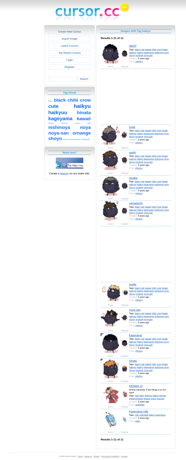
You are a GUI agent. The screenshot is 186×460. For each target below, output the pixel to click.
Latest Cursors (69, 45)
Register (69, 66)
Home (80, 456)
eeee (137, 421)
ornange (139, 55)
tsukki (132, 284)
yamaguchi (136, 203)
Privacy (96, 456)
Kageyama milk (138, 411)
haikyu (140, 52)
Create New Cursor (69, 31)
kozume (160, 398)
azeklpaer (140, 404)
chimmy (139, 61)
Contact (124, 456)
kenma (163, 395)
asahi (132, 152)
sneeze (146, 398)
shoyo (132, 55)
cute (143, 49)
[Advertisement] (27, 85)
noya (166, 52)
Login (69, 59)
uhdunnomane (136, 398)
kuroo (153, 398)
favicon (64, 173)
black (137, 49)
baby (142, 395)
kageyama (149, 52)
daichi (132, 45)
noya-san (148, 55)
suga (132, 127)
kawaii (148, 49)
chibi (154, 49)
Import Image (69, 38)
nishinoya (159, 52)
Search (84, 78)
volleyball (143, 415)
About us (88, 456)
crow (159, 49)
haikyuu (133, 52)
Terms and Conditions (110, 456)
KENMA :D (136, 386)
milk (137, 415)
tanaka (133, 178)
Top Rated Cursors (69, 52)
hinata (165, 49)
